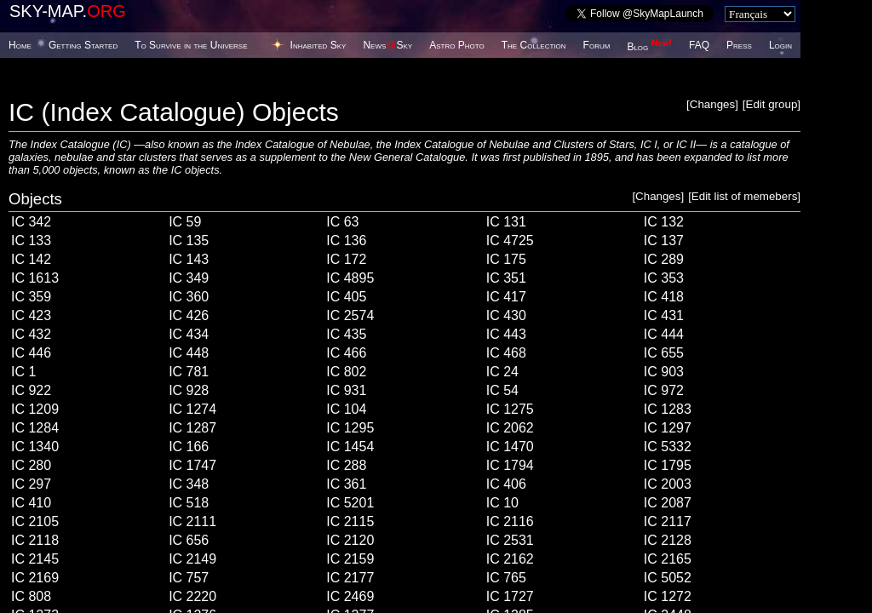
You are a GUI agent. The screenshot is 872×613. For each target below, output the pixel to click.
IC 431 (664, 315)
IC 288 (346, 465)
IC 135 (189, 240)
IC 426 (189, 315)
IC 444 (664, 334)
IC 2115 (350, 521)
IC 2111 (192, 521)
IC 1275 (510, 409)
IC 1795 (667, 465)
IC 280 (31, 465)
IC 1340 (35, 446)
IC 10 (502, 503)
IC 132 (664, 222)
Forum (597, 45)
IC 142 (31, 259)
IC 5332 (667, 446)
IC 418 (664, 296)
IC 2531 (510, 540)
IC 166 (189, 446)
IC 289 (664, 259)
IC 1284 (35, 428)
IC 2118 (35, 540)
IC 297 (31, 484)
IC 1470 (510, 446)
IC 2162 (510, 559)
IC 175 (506, 259)
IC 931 (346, 390)
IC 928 (189, 390)
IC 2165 (667, 559)
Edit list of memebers (744, 196)
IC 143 (189, 259)
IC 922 (31, 390)
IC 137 (664, 240)
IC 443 (506, 334)
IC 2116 (510, 521)
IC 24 (502, 371)
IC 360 (189, 296)
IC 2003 (667, 484)
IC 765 (506, 577)
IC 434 (189, 334)
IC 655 (664, 353)
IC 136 (346, 240)
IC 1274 (192, 409)
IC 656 (189, 540)
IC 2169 (35, 577)
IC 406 (506, 484)
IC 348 (189, 484)
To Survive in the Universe (191, 45)
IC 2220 (192, 596)
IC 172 (346, 259)
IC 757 (189, 577)
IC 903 (664, 371)
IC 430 (506, 315)
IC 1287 (192, 428)
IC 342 (31, 222)
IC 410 (31, 503)
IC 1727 (510, 596)
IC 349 (189, 278)
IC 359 (31, 296)
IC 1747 (192, 465)
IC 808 (31, 596)
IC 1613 (35, 278)
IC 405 (346, 296)
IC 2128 (667, 540)
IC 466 (346, 353)
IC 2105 (35, 521)
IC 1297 (667, 428)
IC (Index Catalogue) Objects (174, 112)
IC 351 (506, 278)
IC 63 (342, 222)
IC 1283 (667, 409)
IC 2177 (350, 577)
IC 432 (31, 334)
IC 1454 (350, 446)
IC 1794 (510, 465)
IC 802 (346, 371)
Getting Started (83, 45)
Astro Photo (457, 45)
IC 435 (346, 334)
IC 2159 (350, 559)
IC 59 (185, 222)
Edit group (772, 104)
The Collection (534, 45)
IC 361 (346, 484)
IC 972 (664, 390)
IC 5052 (667, 577)
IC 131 (506, 222)
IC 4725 (510, 240)
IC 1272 (667, 596)
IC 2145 (35, 559)
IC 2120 (350, 540)
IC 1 (23, 371)
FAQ (699, 45)
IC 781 (189, 371)
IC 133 (31, 240)
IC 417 (506, 296)
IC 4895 (350, 278)
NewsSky (387, 45)
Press (739, 45)
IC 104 (346, 409)
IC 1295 (350, 428)
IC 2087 (667, 503)
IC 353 (664, 278)
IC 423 (31, 315)
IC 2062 (510, 428)
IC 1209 (35, 409)
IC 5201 (350, 503)
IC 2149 (192, 559)
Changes (712, 104)
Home (20, 45)
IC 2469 (350, 596)
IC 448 (189, 353)
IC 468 (506, 353)
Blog (649, 47)
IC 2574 (350, 315)
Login (780, 45)
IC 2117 (667, 521)
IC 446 (31, 353)
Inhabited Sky (318, 45)
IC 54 (502, 390)
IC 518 (189, 503)
